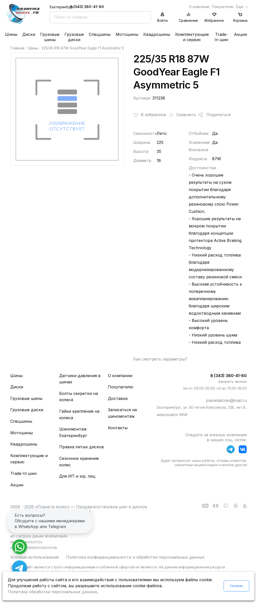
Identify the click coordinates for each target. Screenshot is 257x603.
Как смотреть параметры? (160, 359)
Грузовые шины (49, 37)
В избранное (149, 115)
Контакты (117, 427)
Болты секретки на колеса (78, 396)
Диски (28, 34)
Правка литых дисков (81, 446)
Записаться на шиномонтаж (122, 413)
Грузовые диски (74, 37)
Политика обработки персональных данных (52, 591)
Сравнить (181, 115)
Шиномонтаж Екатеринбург (73, 432)
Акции (240, 34)
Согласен (236, 586)
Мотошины (127, 34)
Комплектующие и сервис (192, 37)
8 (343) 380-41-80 (87, 7)
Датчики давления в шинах (80, 379)
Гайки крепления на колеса (79, 414)
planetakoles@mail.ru (226, 400)
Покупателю (223, 7)
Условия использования (34, 557)
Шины (11, 34)
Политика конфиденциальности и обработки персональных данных (135, 557)
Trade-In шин (221, 37)
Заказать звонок (232, 381)
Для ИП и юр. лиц (77, 476)
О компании (199, 7)
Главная (17, 48)
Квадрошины (156, 34)
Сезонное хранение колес (79, 461)
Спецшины (100, 34)
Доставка (117, 398)
